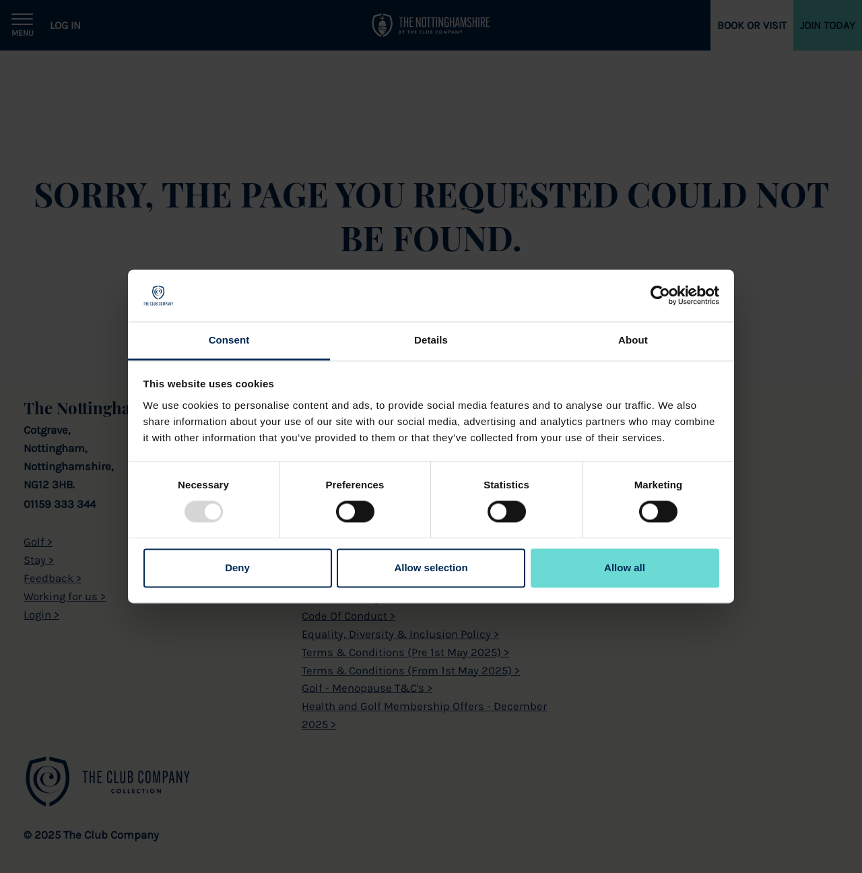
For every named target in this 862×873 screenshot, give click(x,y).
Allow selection (430, 567)
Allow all (624, 567)
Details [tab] (431, 340)
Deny (237, 567)
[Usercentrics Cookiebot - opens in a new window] (660, 296)
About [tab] (633, 340)
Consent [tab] (229, 340)
